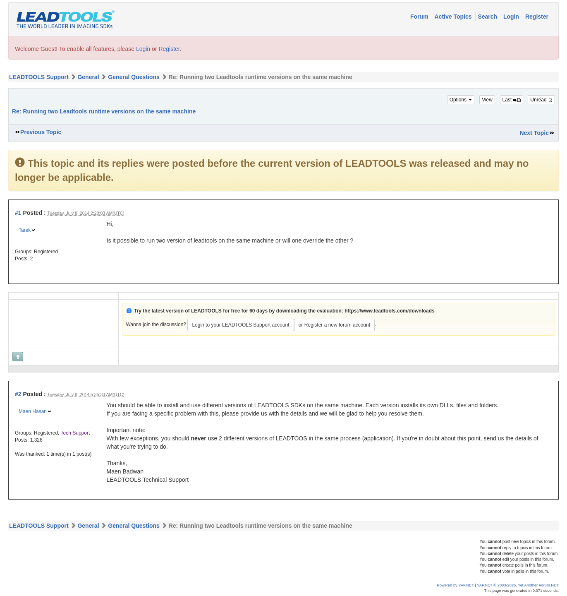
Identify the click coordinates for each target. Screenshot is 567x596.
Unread (541, 100)
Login (512, 16)
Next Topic (534, 133)
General (88, 77)
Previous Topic (40, 132)
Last (511, 100)
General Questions (133, 77)
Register (536, 16)
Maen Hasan (33, 411)
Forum (420, 16)
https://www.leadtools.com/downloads (390, 311)
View (487, 100)
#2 (18, 394)
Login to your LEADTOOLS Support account (240, 325)
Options (461, 100)
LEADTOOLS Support (39, 77)
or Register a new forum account (334, 325)
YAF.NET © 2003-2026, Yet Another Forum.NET (518, 585)
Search (488, 16)
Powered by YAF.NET (455, 585)
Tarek (25, 230)
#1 (18, 212)
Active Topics (453, 16)
